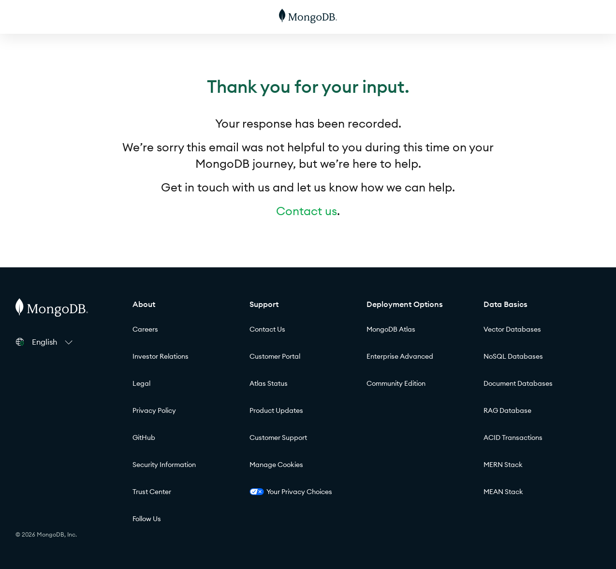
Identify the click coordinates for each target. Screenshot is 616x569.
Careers (145, 329)
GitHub (143, 437)
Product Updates (276, 410)
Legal (141, 383)
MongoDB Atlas (391, 329)
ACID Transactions (513, 437)
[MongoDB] (308, 17)
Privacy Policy (154, 410)
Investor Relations (160, 356)
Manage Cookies (276, 464)
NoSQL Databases (513, 356)
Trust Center (151, 491)
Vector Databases (512, 329)
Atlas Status (268, 383)
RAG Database (507, 410)
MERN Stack (503, 464)
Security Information (164, 464)
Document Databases (518, 383)
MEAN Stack (503, 491)
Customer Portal (274, 356)
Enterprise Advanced (400, 356)
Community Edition (396, 383)
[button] (53, 341)
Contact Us (267, 329)
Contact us (306, 211)
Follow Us (146, 518)
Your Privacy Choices (290, 491)
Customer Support (278, 437)
